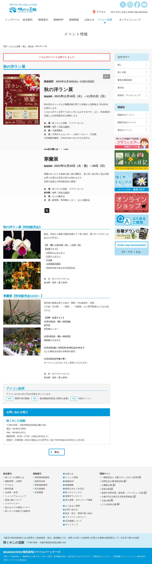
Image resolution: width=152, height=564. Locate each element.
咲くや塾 (122, 72)
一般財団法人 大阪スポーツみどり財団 (120, 477)
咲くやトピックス (73, 492)
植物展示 (43, 19)
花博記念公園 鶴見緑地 (112, 481)
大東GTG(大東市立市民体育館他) (117, 496)
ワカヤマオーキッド (55, 267)
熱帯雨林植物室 (42, 477)
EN (112, 12)
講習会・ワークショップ (129, 95)
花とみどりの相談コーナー (17, 507)
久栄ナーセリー (53, 256)
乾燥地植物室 (41, 485)
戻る (56, 452)
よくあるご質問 (72, 506)
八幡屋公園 (107, 485)
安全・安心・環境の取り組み (78, 513)
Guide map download (137, 12)
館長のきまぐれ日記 (74, 488)
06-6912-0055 (19, 428)
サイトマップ (71, 524)
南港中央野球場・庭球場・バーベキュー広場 (122, 493)
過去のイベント (125, 130)
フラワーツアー (12, 503)
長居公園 (106, 489)
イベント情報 (105, 19)
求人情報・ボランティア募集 (78, 500)
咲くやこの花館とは (14, 477)
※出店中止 (70, 267)
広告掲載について (73, 521)
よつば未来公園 (109, 504)
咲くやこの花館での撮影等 (17, 511)
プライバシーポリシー (75, 517)
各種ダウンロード (73, 496)
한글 (124, 12)
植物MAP (59, 19)
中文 (118, 12)
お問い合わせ (71, 509)
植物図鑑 (74, 19)
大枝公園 (106, 500)
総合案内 (27, 19)
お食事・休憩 (11, 492)
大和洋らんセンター (55, 253)
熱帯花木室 (40, 481)
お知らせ (89, 19)
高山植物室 (40, 488)
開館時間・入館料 (13, 481)
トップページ (12, 19)
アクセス (101, 12)
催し (24, 46)
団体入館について (13, 500)
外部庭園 (39, 492)
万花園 (49, 260)
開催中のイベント (126, 115)
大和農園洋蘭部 (53, 264)
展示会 (30, 46)
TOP (5, 46)
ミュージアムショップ (15, 496)
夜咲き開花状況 (125, 80)
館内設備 (9, 488)
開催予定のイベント (127, 122)
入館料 (66, 127)
